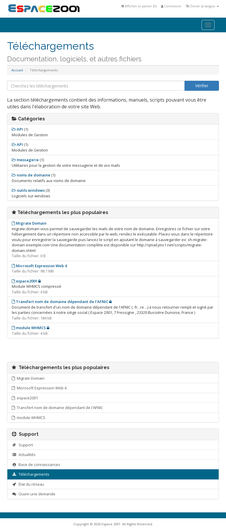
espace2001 (25, 398)
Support (22, 444)
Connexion (171, 6)
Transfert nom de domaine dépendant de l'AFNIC (57, 407)
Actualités (24, 454)
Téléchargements (30, 474)
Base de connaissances (36, 464)
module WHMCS (28, 417)
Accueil (17, 70)
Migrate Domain (28, 378)
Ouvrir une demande (33, 494)
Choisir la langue (202, 6)
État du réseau (28, 484)
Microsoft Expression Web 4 (39, 388)
